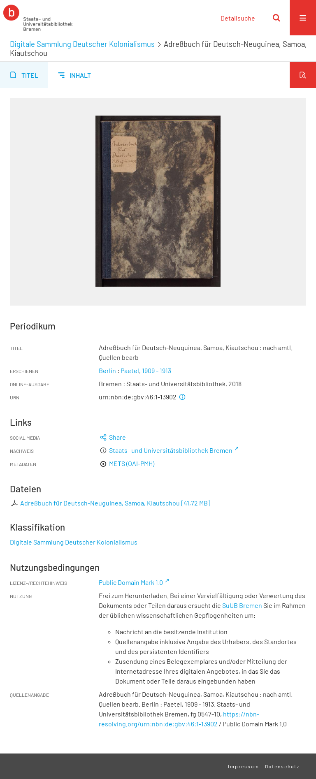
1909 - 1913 (156, 370)
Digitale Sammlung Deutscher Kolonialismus (82, 44)
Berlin (107, 370)
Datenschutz (282, 766)
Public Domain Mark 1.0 (131, 582)
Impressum (243, 766)
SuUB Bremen (242, 605)
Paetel (130, 370)
